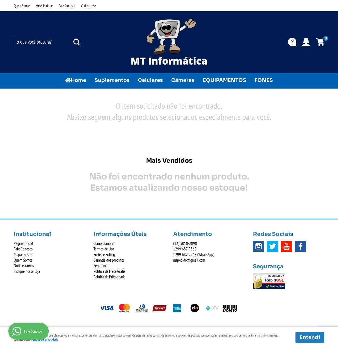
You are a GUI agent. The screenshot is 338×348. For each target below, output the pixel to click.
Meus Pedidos (44, 5)
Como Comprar (104, 243)
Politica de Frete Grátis (109, 271)
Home (78, 80)
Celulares (150, 80)
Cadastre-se (88, 5)
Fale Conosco (67, 5)
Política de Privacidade (109, 277)
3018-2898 (185, 243)
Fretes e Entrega (104, 254)
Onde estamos (24, 265)
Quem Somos (22, 5)
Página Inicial (23, 243)
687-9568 (184, 249)
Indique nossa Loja (27, 271)
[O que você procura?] (76, 41)
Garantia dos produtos (109, 260)
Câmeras (182, 80)
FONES (264, 80)
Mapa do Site (23, 254)
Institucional (32, 234)
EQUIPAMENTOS (224, 80)
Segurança (100, 265)
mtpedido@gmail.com (189, 260)
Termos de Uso (103, 249)
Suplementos (112, 80)
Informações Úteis (120, 234)
